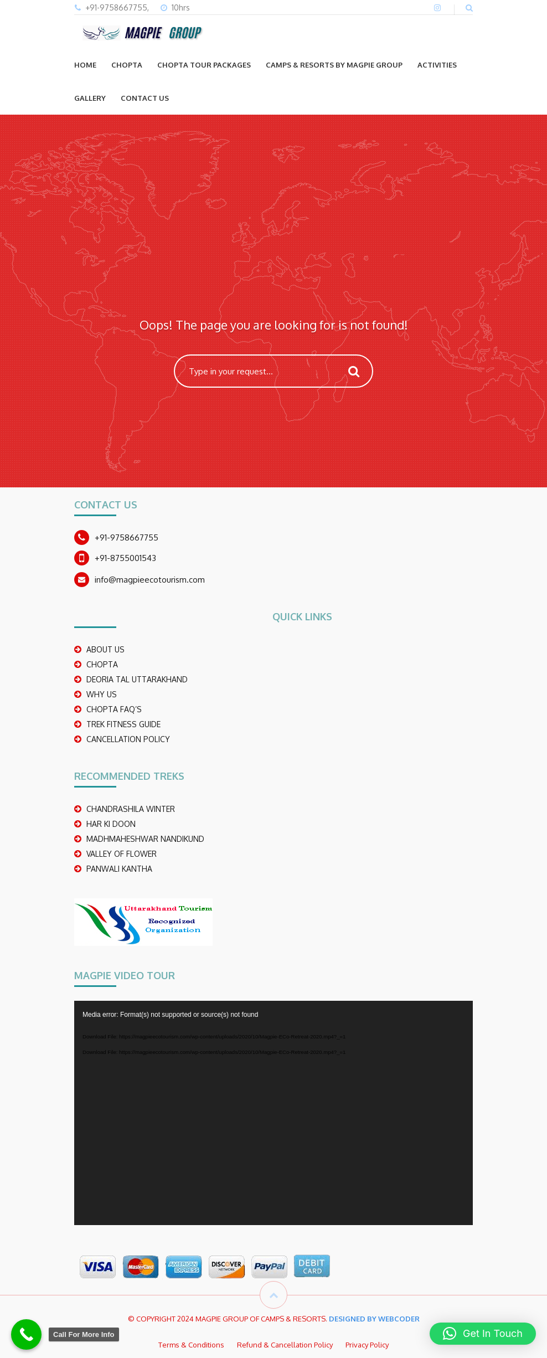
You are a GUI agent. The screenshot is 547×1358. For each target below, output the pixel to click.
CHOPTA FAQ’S (114, 709)
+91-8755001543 (125, 558)
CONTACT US (145, 98)
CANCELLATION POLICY (128, 739)
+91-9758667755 (126, 537)
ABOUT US (105, 649)
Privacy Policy (367, 1344)
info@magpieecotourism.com (150, 579)
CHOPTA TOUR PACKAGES (204, 64)
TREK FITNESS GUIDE (123, 724)
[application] (273, 1113)
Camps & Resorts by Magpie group (334, 64)
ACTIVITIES (437, 64)
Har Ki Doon (111, 824)
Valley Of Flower (121, 853)
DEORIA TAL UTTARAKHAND (137, 679)
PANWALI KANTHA (119, 868)
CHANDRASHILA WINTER (130, 809)
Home (85, 64)
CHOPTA (126, 64)
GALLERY (90, 98)
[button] (483, 1334)
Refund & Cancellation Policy (285, 1344)
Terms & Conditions (191, 1344)
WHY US (101, 694)
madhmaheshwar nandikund (145, 838)
